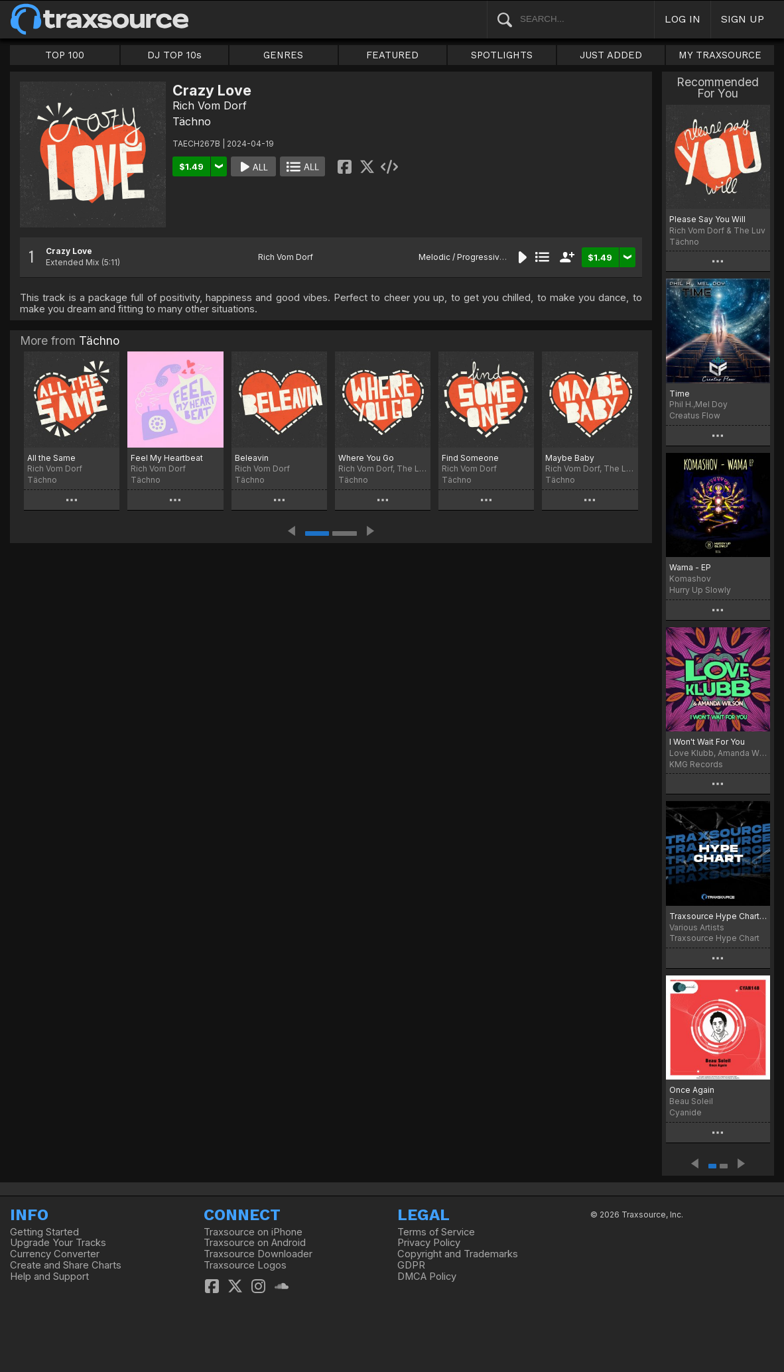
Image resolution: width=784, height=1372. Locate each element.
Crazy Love (69, 251)
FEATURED (392, 55)
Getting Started (44, 1232)
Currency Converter (54, 1254)
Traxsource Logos (245, 1265)
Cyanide (685, 1112)
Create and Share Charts (65, 1265)
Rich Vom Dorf (209, 105)
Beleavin (252, 458)
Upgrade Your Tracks (58, 1243)
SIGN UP (742, 19)
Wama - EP (690, 567)
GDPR (411, 1265)
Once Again (691, 1090)
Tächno (191, 121)
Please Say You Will (707, 219)
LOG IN (682, 19)
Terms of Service (436, 1232)
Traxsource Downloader (258, 1254)
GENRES (283, 55)
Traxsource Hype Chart (714, 938)
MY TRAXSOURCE (720, 55)
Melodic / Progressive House (476, 257)
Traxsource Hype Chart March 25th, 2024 (718, 916)
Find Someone (470, 458)
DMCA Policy (426, 1276)
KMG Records (696, 764)
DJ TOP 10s (174, 55)
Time (679, 394)
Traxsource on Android (255, 1243)
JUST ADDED (611, 55)
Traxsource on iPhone (253, 1232)
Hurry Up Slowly (700, 590)
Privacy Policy (428, 1243)
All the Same (51, 458)
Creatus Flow (694, 415)
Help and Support (49, 1276)
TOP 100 (64, 55)
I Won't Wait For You (707, 742)
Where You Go (366, 458)
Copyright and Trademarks (457, 1254)
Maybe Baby (569, 458)
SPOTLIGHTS (502, 55)
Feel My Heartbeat (167, 458)
